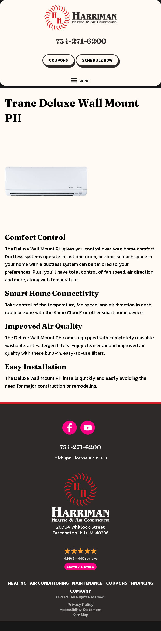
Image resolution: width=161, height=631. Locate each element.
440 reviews (87, 558)
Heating (17, 583)
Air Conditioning (49, 583)
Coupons (116, 583)
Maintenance (87, 583)
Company (80, 591)
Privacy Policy (81, 604)
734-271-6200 (81, 41)
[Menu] (80, 81)
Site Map (80, 615)
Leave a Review (80, 566)
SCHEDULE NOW (97, 60)
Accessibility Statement (80, 609)
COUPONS (58, 60)
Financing (142, 583)
